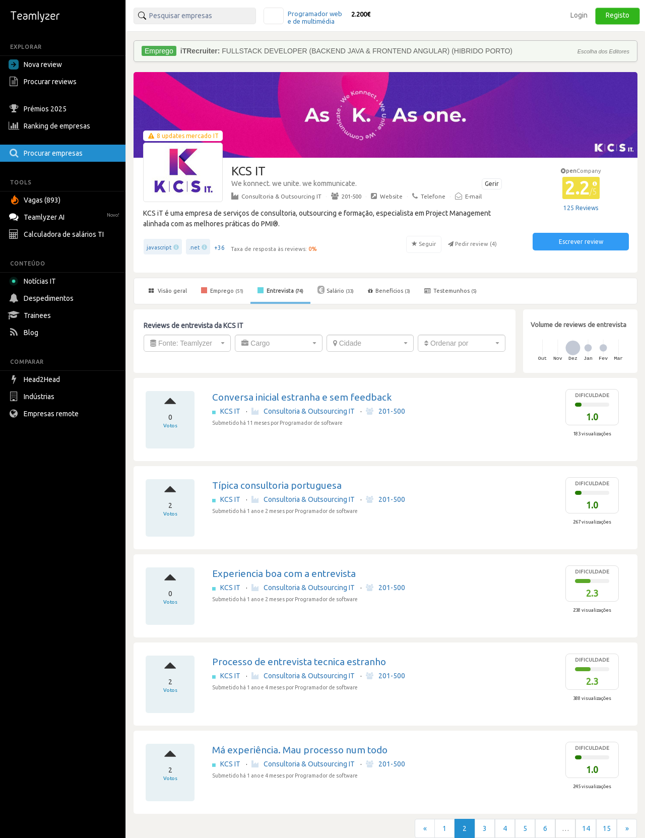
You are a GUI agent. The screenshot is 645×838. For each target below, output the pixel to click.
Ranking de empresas (50, 126)
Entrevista (280, 290)
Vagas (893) (35, 200)
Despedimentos (42, 298)
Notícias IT (34, 281)
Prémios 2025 (39, 109)
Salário (335, 290)
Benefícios (389, 291)
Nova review (35, 64)
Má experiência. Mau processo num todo (300, 749)
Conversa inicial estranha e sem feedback (302, 397)
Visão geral (168, 291)
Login (579, 15)
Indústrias (32, 397)
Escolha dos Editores (603, 51)
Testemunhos (450, 291)
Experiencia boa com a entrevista (284, 573)
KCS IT (231, 411)
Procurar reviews (44, 82)
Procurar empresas (47, 153)
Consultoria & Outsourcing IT (276, 196)
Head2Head (35, 379)
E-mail (468, 196)
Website (387, 196)
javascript (159, 247)
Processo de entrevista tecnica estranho (299, 661)
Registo (617, 15)
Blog (24, 333)
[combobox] (187, 343)
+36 (219, 247)
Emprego (222, 290)
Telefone (428, 196)
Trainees (31, 315)
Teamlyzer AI (65, 216)
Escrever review (581, 241)
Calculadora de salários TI (57, 234)
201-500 (346, 196)
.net (194, 247)
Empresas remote (45, 414)
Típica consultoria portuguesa (277, 485)
